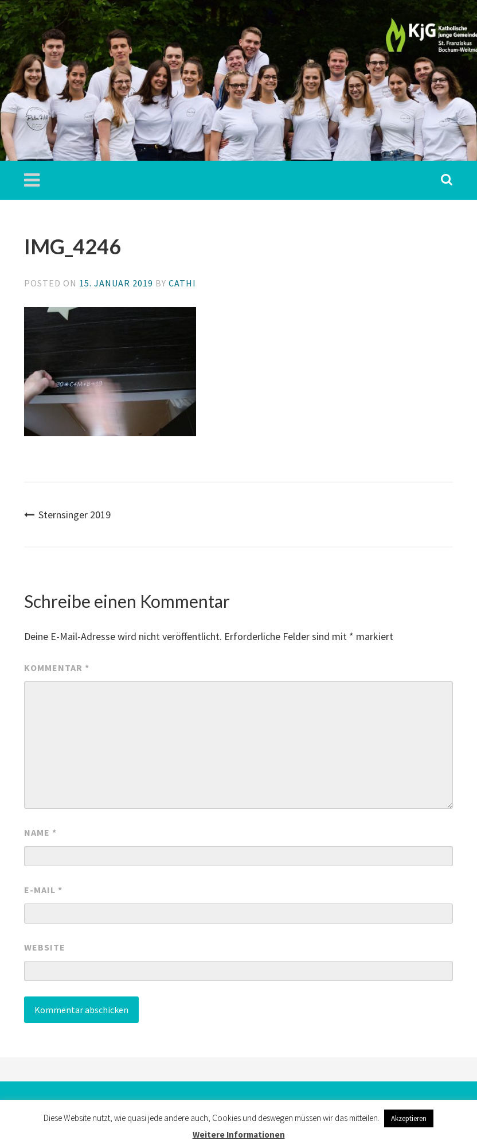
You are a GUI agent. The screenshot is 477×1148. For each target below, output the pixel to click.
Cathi (182, 283)
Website (44, 947)
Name (40, 832)
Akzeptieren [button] (409, 1118)
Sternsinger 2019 (67, 514)
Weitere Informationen (239, 1134)
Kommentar (56, 667)
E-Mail (43, 889)
